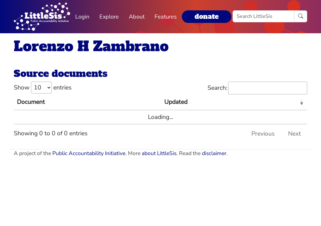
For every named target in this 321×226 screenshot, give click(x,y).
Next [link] (294, 134)
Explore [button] (109, 16)
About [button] (137, 16)
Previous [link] (263, 134)
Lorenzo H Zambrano (91, 46)
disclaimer (214, 153)
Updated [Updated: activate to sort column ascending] (175, 102)
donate (206, 16)
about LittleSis (159, 153)
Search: (257, 88)
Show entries (42, 88)
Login (82, 16)
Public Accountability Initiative (88, 153)
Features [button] (166, 16)
